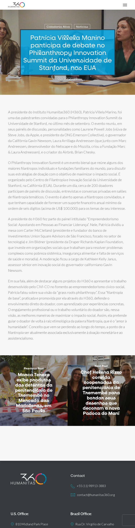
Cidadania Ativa (58, 26)
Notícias (82, 26)
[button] (125, 5)
